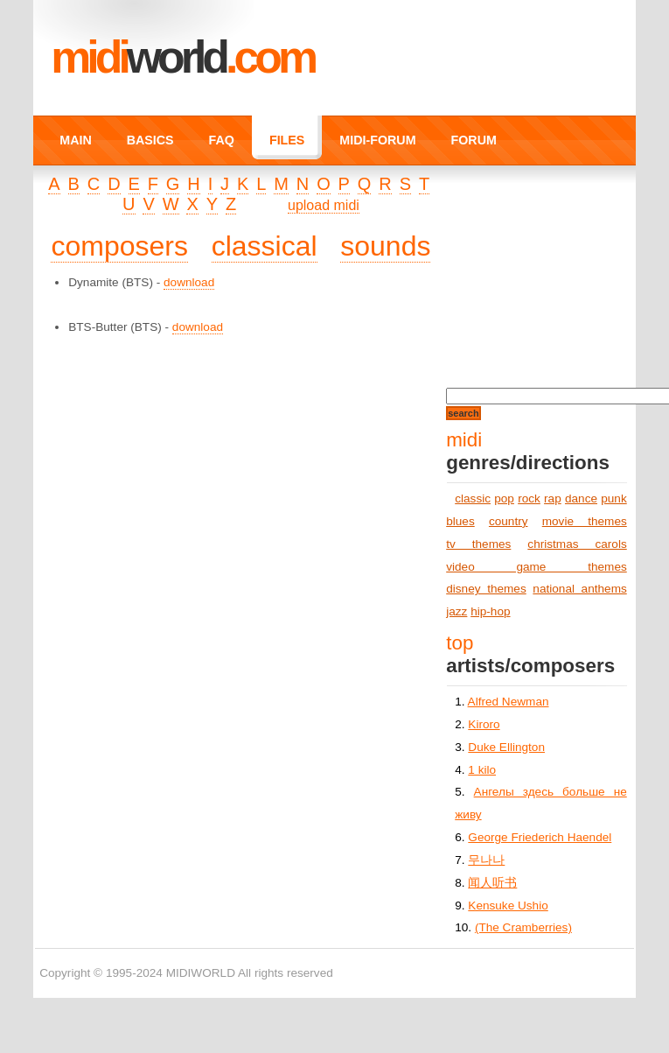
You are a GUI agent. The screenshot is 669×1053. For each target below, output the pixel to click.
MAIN (75, 140)
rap (552, 498)
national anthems (579, 588)
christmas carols (576, 544)
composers (119, 246)
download (189, 282)
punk (613, 498)
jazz (456, 611)
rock (529, 498)
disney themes (486, 588)
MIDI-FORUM (377, 140)
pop (504, 498)
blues (460, 521)
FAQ (221, 140)
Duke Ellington (506, 747)
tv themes (478, 544)
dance (581, 498)
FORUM (474, 140)
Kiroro (483, 724)
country (508, 521)
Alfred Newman (508, 701)
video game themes (536, 566)
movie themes (584, 521)
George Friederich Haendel (539, 837)
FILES (286, 140)
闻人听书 (492, 882)
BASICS (150, 140)
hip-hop (490, 611)
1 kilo (482, 769)
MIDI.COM (182, 57)
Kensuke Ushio (507, 905)
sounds (385, 246)
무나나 (486, 860)
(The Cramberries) (523, 927)
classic (473, 498)
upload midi (323, 205)
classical (264, 246)
